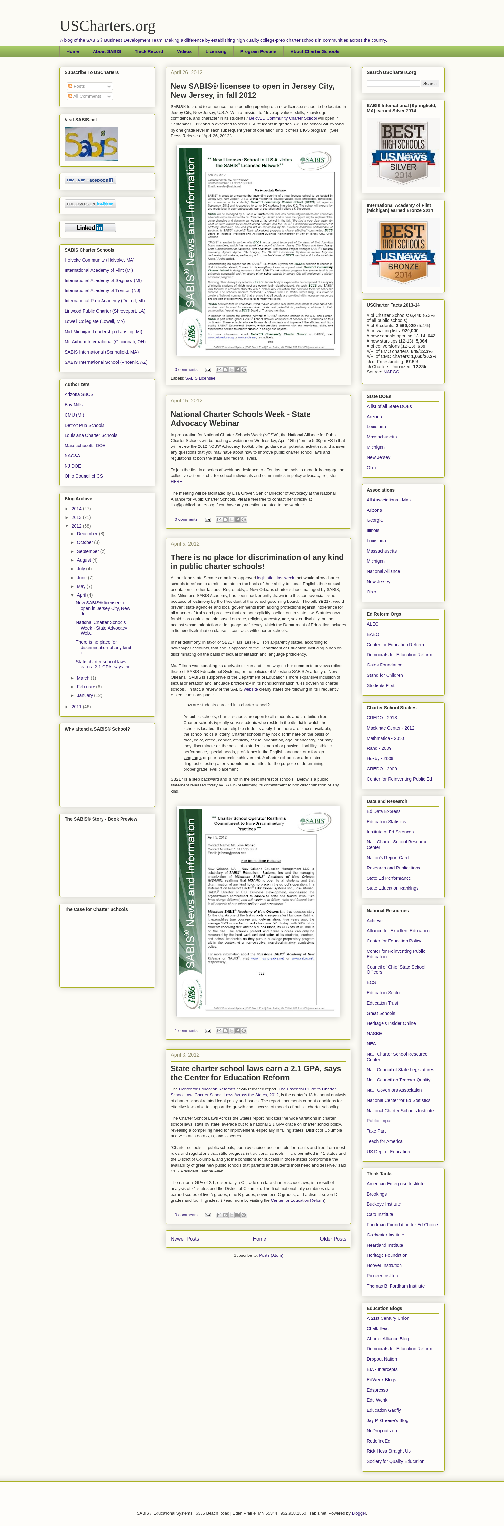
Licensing (215, 51)
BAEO (373, 634)
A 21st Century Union (388, 1318)
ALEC (373, 624)
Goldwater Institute (385, 1234)
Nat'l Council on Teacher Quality (399, 1079)
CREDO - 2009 (382, 768)
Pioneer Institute (383, 1275)
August (84, 560)
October (85, 542)
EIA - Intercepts (382, 1369)
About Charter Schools (315, 51)
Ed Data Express (384, 811)
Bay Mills (74, 404)
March (84, 678)
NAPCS (391, 371)
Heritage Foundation (387, 1255)
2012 (77, 526)
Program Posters (258, 51)
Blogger (359, 1513)
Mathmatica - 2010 (385, 738)
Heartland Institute (385, 1245)
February (86, 686)
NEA (371, 1043)
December (88, 533)
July (81, 568)
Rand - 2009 (379, 748)
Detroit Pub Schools (84, 425)
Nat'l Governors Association (394, 1090)
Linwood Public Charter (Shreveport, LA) (105, 311)
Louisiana (376, 426)
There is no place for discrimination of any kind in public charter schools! (257, 562)
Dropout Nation (382, 1359)
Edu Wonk (377, 1399)
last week (285, 577)
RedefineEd (378, 1441)
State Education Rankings (393, 888)
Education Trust (382, 1003)
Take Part (376, 1131)
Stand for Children (385, 675)
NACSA (72, 455)
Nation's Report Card (388, 857)
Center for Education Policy (394, 940)
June (82, 577)
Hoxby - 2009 (380, 758)
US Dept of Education (388, 1151)
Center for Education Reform (297, 1200)
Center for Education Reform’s (207, 1089)
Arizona (374, 416)
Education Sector (384, 992)
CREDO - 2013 (382, 717)
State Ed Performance (389, 878)
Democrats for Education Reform (399, 654)
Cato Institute (380, 1214)
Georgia (375, 520)
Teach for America (385, 1141)
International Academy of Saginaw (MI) (103, 280)
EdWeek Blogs (381, 1379)
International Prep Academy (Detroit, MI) (105, 300)
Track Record (149, 51)
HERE (176, 481)
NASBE (374, 1033)
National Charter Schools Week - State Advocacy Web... (101, 628)
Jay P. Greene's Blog (387, 1420)
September (88, 551)
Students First (380, 685)
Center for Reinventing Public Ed (399, 779)
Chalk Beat (378, 1328)
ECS (371, 982)
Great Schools (381, 1013)
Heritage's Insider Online (391, 1023)
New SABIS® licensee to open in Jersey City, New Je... (103, 608)
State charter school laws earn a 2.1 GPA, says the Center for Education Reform (256, 1073)
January (85, 695)
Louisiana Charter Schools (91, 435)
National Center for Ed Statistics (398, 1100)
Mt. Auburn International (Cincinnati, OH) (105, 341)
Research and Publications (393, 867)
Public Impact (380, 1120)
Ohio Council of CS (84, 476)
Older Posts (333, 1239)
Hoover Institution (384, 1265)
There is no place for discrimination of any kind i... (103, 647)
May (81, 586)
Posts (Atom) (271, 1255)
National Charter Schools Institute (400, 1110)
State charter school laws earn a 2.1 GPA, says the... (105, 664)
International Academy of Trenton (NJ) (102, 290)
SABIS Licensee (200, 378)
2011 (77, 706)
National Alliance (383, 571)
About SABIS (107, 51)
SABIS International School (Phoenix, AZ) (106, 362)
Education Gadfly (384, 1410)
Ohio (371, 467)
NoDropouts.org (383, 1430)
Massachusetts (382, 436)
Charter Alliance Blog (388, 1338)
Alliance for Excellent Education (398, 930)
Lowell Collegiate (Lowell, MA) (95, 321)
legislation (267, 577)
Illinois (373, 530)
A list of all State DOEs (389, 406)
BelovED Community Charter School (283, 118)
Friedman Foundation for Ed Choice (402, 1224)
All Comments (84, 96)
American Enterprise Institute (396, 1183)
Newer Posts (185, 1239)
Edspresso (377, 1390)
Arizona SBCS (79, 394)
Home (73, 51)
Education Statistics (386, 821)
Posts (76, 86)
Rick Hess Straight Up (389, 1451)
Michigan (376, 447)
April (82, 595)
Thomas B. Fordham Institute (396, 1286)
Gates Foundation (384, 664)
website (251, 689)
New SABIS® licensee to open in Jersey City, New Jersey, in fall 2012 (252, 90)
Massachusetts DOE (85, 445)
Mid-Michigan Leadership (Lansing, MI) (103, 331)
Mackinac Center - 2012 (391, 728)
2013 (77, 517)
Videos (184, 51)
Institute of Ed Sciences (390, 831)
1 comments (186, 1030)
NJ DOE (73, 466)
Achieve (375, 920)
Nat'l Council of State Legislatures (400, 1069)
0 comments (186, 369)
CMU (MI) (74, 415)
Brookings (377, 1194)
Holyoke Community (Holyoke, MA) (100, 259)
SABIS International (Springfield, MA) (102, 351)
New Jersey (378, 457)
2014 (77, 508)
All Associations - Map (389, 499)
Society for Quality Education (396, 1461)
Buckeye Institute (384, 1204)
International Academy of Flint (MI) (99, 270)
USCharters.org (107, 25)
